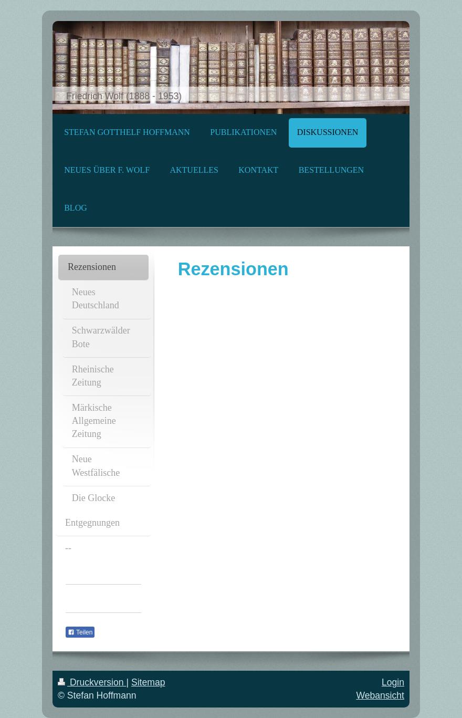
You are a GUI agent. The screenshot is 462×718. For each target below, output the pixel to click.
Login (393, 682)
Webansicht (380, 695)
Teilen (80, 632)
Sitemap (148, 682)
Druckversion (92, 682)
